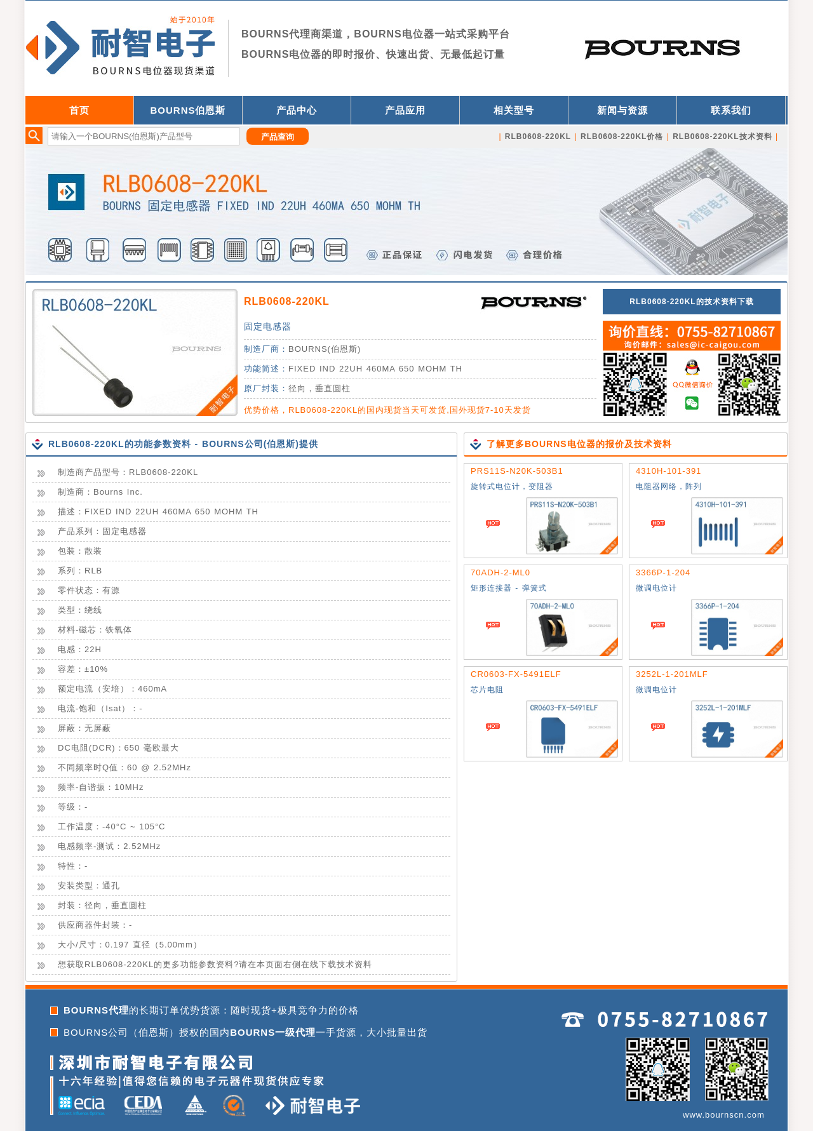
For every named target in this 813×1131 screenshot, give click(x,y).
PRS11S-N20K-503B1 (517, 471)
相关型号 (514, 110)
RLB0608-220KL (287, 301)
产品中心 (296, 110)
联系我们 (731, 110)
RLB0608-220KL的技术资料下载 (691, 301)
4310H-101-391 (668, 471)
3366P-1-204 (663, 572)
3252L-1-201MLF (672, 674)
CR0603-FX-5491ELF (516, 674)
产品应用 (405, 110)
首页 (79, 110)
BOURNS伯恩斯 (187, 110)
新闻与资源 (622, 110)
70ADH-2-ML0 (500, 572)
